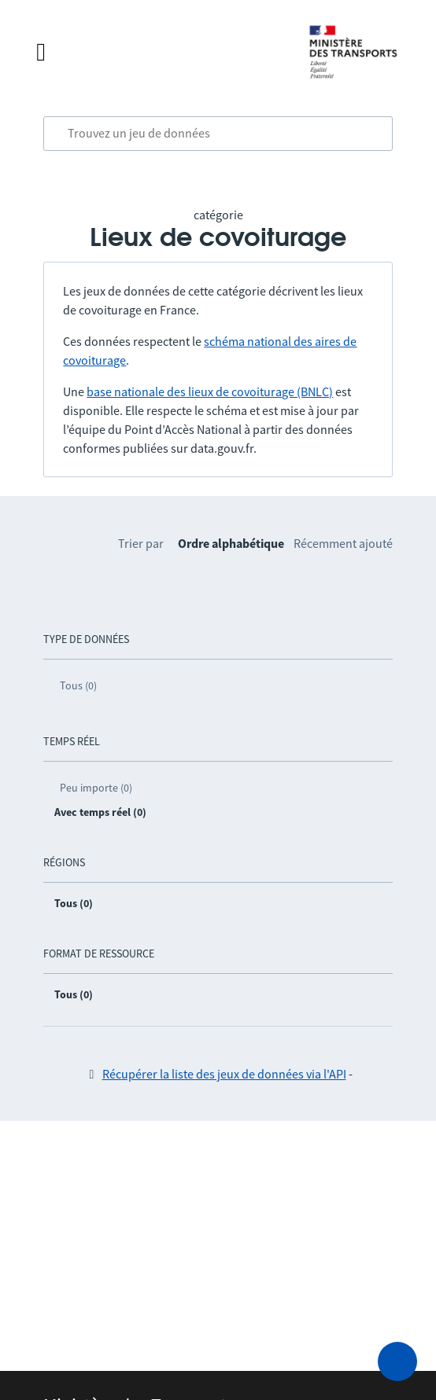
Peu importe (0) (96, 788)
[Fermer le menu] (156, 51)
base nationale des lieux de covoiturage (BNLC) (210, 391)
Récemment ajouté (343, 543)
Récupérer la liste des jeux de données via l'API (224, 1074)
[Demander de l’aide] (397, 1361)
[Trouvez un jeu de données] (217, 133)
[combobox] (217, 133)
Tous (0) (78, 685)
